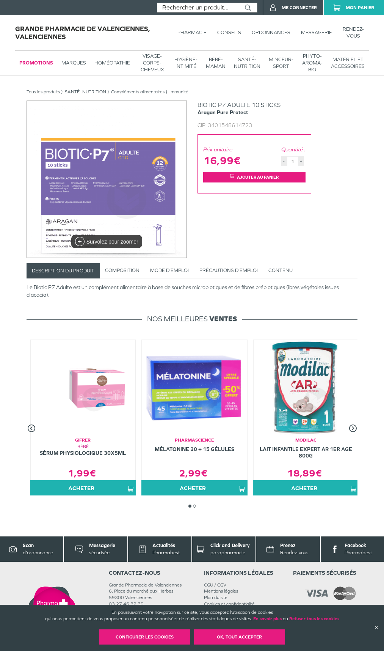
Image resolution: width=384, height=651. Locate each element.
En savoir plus (267, 618)
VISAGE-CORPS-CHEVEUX (152, 62)
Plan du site (215, 597)
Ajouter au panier (254, 177)
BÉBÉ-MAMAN (216, 63)
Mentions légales (221, 591)
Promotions (36, 63)
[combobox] (198, 7)
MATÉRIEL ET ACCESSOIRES (348, 63)
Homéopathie (112, 63)
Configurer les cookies (145, 637)
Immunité (178, 91)
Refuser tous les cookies (314, 618)
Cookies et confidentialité (229, 604)
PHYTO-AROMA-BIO (312, 62)
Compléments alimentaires (138, 91)
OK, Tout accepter (239, 637)
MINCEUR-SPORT (281, 63)
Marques (73, 63)
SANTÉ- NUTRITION (247, 63)
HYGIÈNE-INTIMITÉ (185, 63)
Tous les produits (43, 91)
